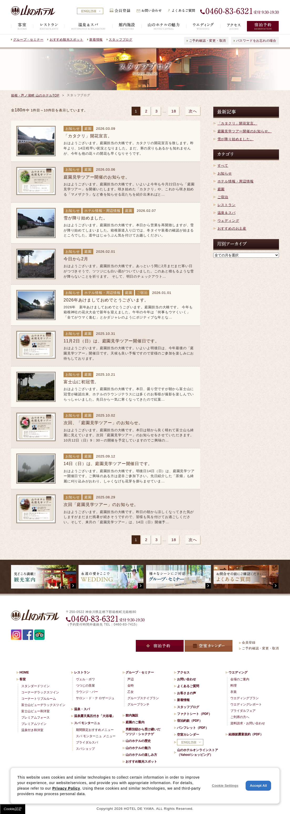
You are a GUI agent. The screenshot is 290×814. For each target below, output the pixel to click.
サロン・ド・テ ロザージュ (95, 698)
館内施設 (132, 715)
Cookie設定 (13, 809)
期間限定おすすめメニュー (95, 730)
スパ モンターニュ (87, 723)
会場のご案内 (239, 679)
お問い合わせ (186, 679)
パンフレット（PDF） (193, 728)
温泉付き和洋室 (32, 730)
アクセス (183, 672)
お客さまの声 (186, 693)
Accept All (258, 786)
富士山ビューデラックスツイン (43, 705)
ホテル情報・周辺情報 (236, 181)
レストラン (227, 205)
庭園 (221, 189)
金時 (130, 685)
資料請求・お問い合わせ (247, 723)
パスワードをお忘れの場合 (256, 40)
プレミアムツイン (33, 724)
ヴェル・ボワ (85, 679)
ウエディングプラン (244, 698)
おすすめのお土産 (232, 228)
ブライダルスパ (87, 742)
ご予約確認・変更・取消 (207, 40)
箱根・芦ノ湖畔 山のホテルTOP (35, 95)
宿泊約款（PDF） (189, 721)
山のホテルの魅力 (138, 748)
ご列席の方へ (239, 717)
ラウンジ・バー (87, 692)
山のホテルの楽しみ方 (141, 755)
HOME (24, 672)
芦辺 (130, 679)
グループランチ (138, 704)
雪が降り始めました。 (236, 139)
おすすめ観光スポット (66, 39)
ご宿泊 (223, 197)
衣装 (233, 692)
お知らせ (225, 173)
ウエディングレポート (246, 704)
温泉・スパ (82, 709)
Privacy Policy (66, 788)
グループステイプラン (143, 698)
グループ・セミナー (28, 39)
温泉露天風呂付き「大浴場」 (94, 716)
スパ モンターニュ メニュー (96, 736)
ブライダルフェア (243, 711)
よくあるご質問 (188, 686)
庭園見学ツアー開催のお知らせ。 (245, 131)
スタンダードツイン (35, 686)
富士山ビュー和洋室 (35, 711)
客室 (22, 679)
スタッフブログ (120, 39)
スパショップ (85, 749)
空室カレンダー (188, 734)
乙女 (130, 692)
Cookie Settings (225, 786)
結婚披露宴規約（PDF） (246, 734)
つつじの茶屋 (85, 685)
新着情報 (96, 39)
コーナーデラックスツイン (40, 692)
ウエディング (238, 672)
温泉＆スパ (227, 213)
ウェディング (228, 221)
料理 (233, 685)
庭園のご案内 (135, 722)
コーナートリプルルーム (38, 698)
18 (173, 111)
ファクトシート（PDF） (194, 714)
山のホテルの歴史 (138, 741)
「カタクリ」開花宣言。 (237, 123)
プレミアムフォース (35, 717)
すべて (223, 166)
